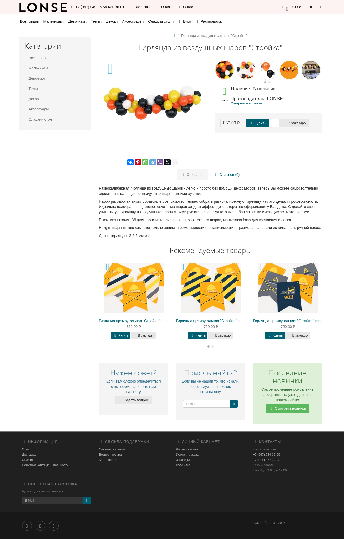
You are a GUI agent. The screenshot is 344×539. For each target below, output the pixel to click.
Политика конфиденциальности (45, 465)
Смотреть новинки (287, 408)
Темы (96, 21)
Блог (184, 21)
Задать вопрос (133, 400)
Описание (192, 174)
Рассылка (183, 465)
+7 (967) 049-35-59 (266, 454)
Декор (112, 21)
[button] (291, 7)
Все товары (30, 21)
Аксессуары (133, 21)
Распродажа (208, 21)
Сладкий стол (161, 21)
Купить (257, 123)
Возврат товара (110, 454)
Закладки (183, 460)
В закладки (294, 123)
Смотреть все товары (246, 103)
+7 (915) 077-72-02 (266, 460)
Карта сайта (108, 460)
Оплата (164, 7)
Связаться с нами (112, 449)
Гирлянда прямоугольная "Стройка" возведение (294, 321)
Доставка (141, 7)
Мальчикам (53, 21)
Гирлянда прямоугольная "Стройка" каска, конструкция (146, 321)
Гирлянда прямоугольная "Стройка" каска (211, 321)
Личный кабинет (188, 449)
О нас (185, 7)
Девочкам (77, 21)
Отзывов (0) (226, 174)
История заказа (187, 454)
